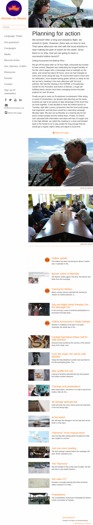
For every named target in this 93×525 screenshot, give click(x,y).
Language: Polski (13, 36)
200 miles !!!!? (59, 479)
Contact (8, 84)
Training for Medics (62, 289)
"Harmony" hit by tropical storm (68, 432)
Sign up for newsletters (10, 92)
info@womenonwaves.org (14, 106)
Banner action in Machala (65, 273)
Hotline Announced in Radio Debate (71, 321)
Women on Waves (14, 10)
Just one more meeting (64, 448)
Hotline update (59, 258)
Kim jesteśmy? (11, 42)
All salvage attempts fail (64, 402)
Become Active (12, 60)
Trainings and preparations (66, 386)
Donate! (8, 78)
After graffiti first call (62, 371)
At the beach (58, 417)
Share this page (13, 113)
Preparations (58, 494)
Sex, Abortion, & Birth (15, 66)
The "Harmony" (60, 463)
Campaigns (10, 48)
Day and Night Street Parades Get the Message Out (70, 306)
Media (7, 54)
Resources (9, 72)
